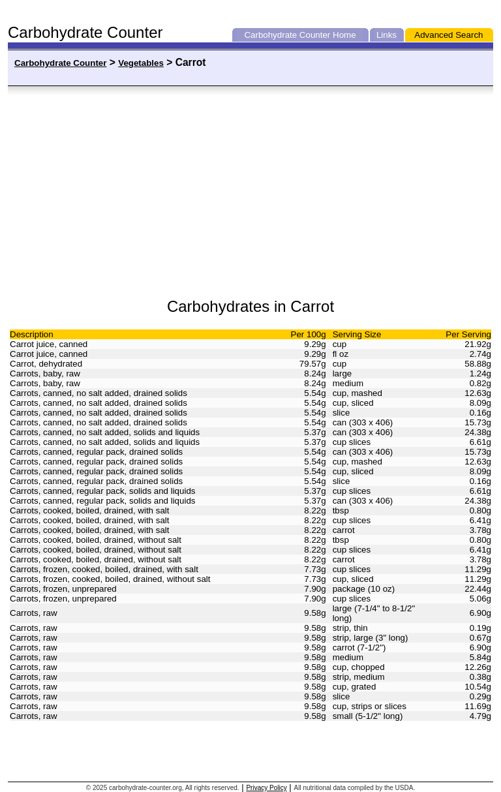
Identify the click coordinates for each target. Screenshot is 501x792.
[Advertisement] (139, 192)
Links (386, 35)
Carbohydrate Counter (287, 35)
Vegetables (141, 63)
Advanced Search (448, 35)
